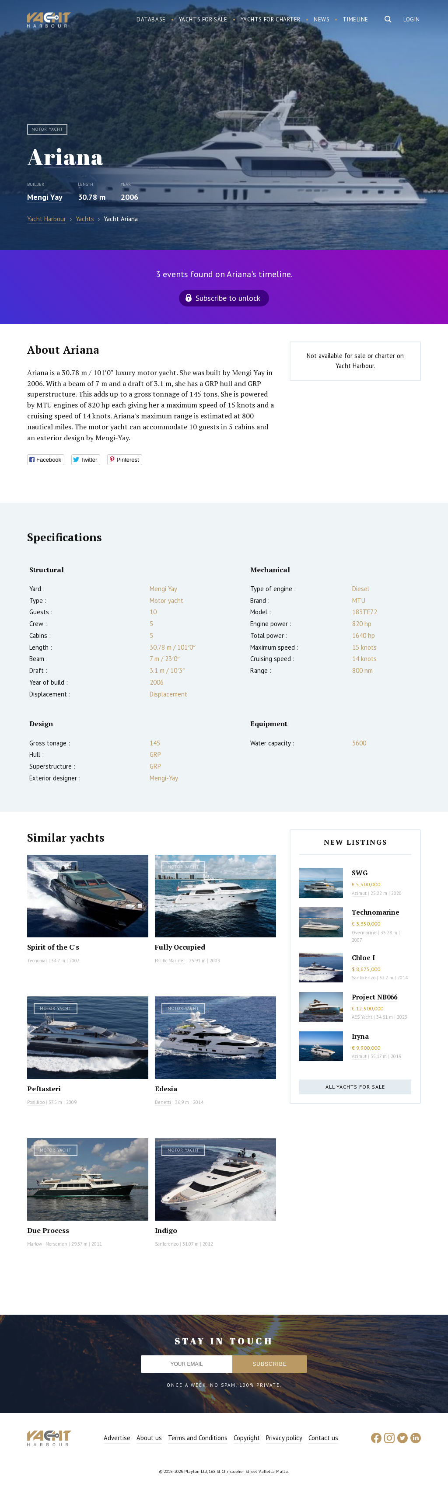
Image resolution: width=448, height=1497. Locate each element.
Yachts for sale (203, 19)
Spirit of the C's (53, 947)
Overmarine (365, 933)
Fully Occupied (180, 947)
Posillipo (36, 1102)
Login (411, 19)
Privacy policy (284, 1438)
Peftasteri (44, 1088)
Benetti (163, 1102)
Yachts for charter (271, 19)
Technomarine (375, 912)
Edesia (166, 1088)
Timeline (355, 19)
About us (149, 1438)
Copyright (247, 1438)
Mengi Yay (45, 197)
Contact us (323, 1438)
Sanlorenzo (166, 1244)
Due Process (48, 1230)
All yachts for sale (355, 1086)
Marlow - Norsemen (47, 1244)
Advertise (117, 1438)
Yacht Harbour (49, 21)
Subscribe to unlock (228, 298)
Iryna (360, 1036)
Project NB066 (374, 996)
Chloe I (363, 957)
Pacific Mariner (170, 960)
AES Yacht (362, 1017)
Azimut (359, 893)
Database (151, 19)
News (321, 19)
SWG (360, 872)
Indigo (166, 1230)
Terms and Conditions (198, 1438)
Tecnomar (37, 960)
